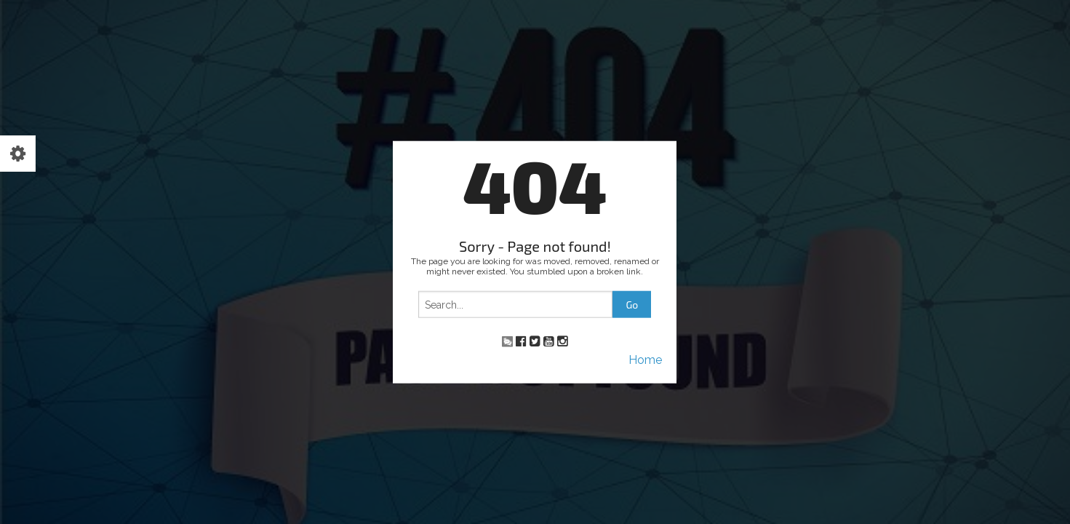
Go (632, 304)
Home (645, 359)
